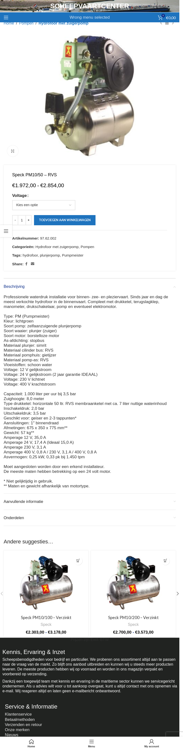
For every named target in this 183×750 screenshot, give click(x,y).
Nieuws (11, 733)
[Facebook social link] (26, 264)
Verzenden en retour (23, 723)
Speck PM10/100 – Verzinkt (46, 617)
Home (9, 23)
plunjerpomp (50, 255)
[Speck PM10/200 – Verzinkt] (133, 583)
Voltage (19, 195)
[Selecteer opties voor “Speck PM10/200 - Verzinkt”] (165, 560)
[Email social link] (32, 264)
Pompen (26, 23)
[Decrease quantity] (15, 220)
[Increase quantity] (29, 220)
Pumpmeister (72, 255)
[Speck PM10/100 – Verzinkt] (46, 583)
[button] (178, 593)
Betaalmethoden (20, 719)
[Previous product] (161, 23)
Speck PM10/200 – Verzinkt (133, 617)
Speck (46, 624)
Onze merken (17, 728)
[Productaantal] (22, 220)
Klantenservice (18, 714)
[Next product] (173, 23)
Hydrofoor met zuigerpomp (63, 23)
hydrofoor (30, 255)
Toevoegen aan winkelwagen (65, 220)
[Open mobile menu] (6, 17)
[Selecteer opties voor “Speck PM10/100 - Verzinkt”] (78, 560)
